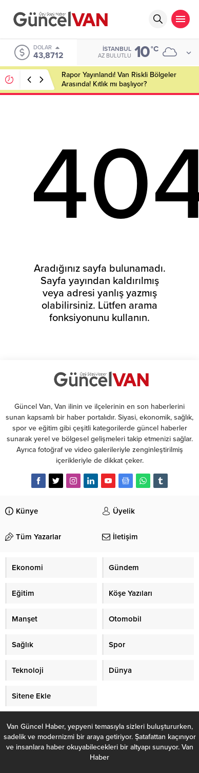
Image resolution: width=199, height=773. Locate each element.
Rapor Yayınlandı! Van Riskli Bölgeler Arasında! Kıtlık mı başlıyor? (119, 79)
